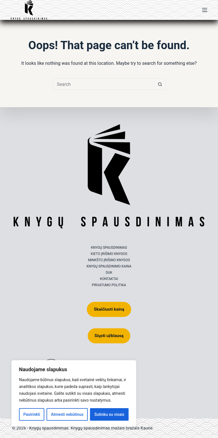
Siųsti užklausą (109, 335)
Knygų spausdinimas (109, 248)
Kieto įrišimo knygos (109, 254)
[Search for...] (103, 84)
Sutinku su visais (109, 414)
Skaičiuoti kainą (109, 309)
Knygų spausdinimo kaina (109, 266)
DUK (109, 273)
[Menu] (204, 10)
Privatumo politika (109, 285)
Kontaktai (109, 279)
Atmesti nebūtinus (67, 414)
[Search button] (160, 84)
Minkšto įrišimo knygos (109, 260)
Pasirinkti (31, 414)
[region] (73, 393)
